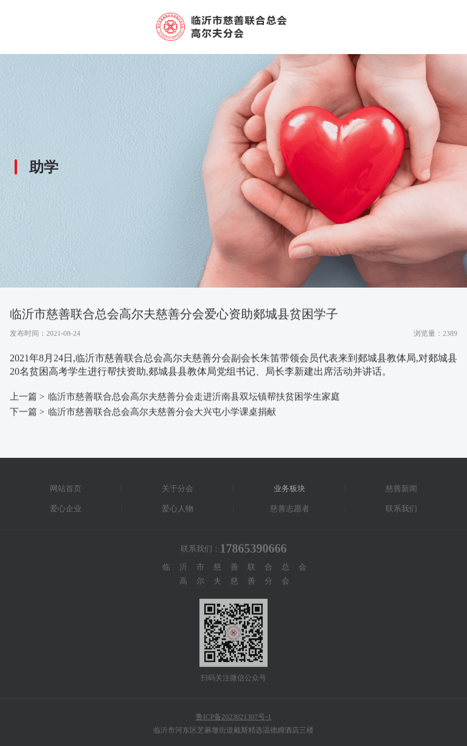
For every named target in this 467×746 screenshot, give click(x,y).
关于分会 (177, 490)
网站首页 (65, 490)
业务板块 (289, 490)
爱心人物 (177, 510)
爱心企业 (65, 510)
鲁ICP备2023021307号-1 (234, 718)
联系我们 (401, 510)
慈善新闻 (401, 490)
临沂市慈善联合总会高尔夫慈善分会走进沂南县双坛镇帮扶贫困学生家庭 (194, 397)
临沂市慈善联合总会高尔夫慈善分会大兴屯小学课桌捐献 (162, 412)
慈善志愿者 (290, 510)
